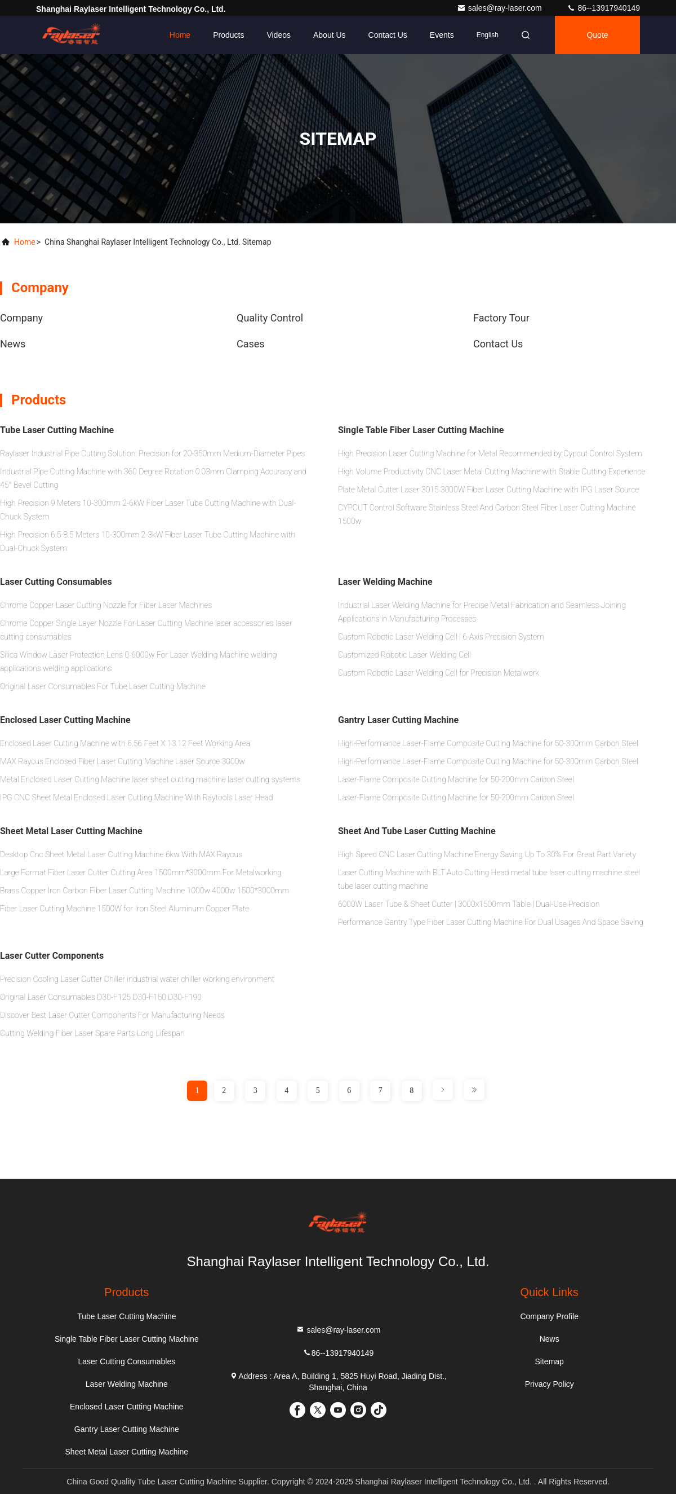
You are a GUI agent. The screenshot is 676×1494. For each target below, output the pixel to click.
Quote (597, 34)
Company (21, 318)
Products (228, 34)
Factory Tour (501, 318)
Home (180, 34)
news (12, 344)
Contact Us (387, 34)
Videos (278, 34)
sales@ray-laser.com (500, 7)
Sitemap (549, 1361)
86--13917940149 (338, 1353)
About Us (329, 34)
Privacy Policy (549, 1384)
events (442, 34)
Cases (251, 344)
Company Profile (549, 1316)
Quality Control (270, 318)
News (549, 1338)
